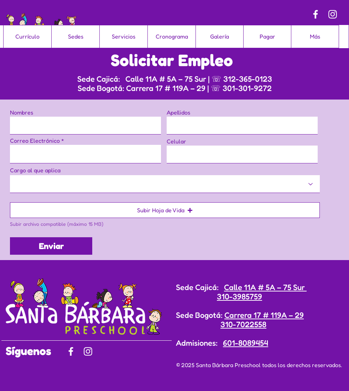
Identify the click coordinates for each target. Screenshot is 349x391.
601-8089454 (245, 342)
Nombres (21, 112)
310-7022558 (243, 324)
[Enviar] (51, 246)
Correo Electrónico (35, 140)
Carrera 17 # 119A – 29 (264, 315)
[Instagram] (332, 14)
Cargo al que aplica (35, 170)
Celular (176, 141)
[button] (165, 210)
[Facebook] (315, 14)
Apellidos (178, 112)
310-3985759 (239, 296)
